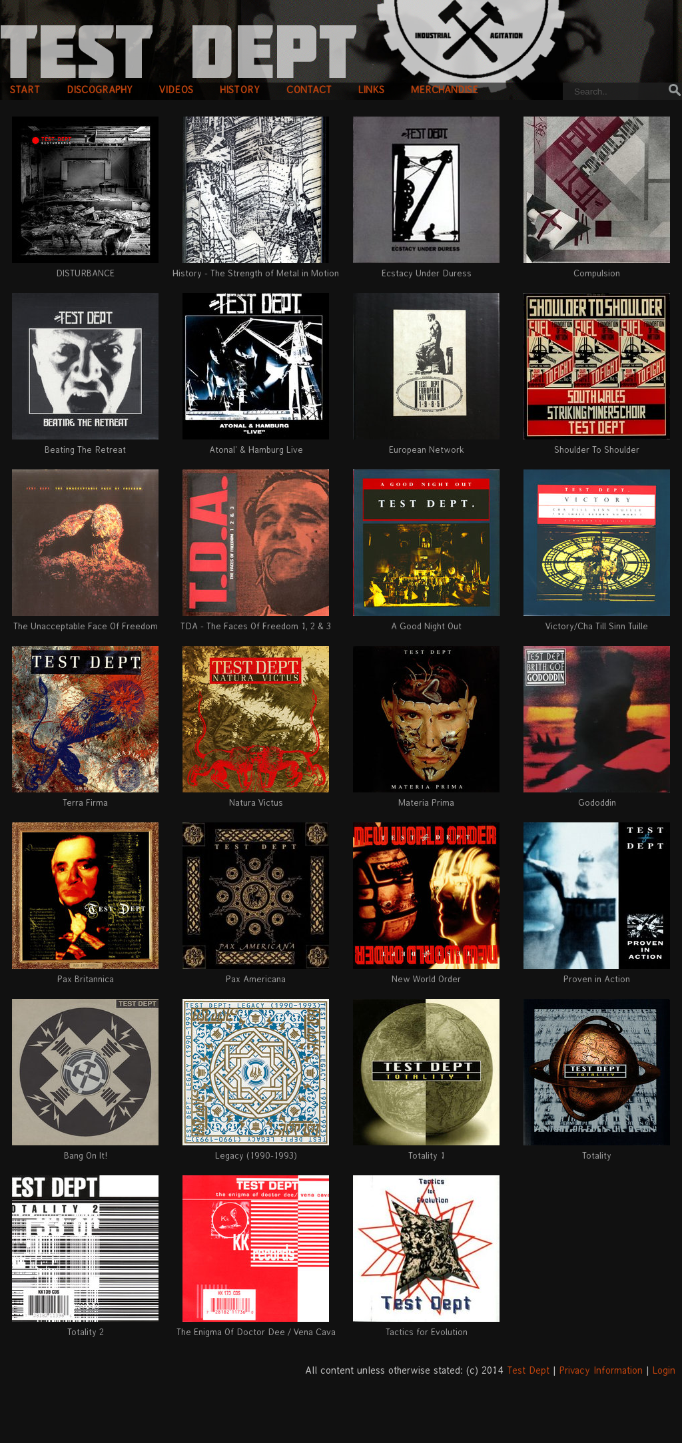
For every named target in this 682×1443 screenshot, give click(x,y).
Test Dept (528, 1370)
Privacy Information (601, 1370)
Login (664, 1370)
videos (176, 89)
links (371, 89)
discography (100, 89)
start (25, 89)
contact (309, 89)
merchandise (444, 89)
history (240, 89)
